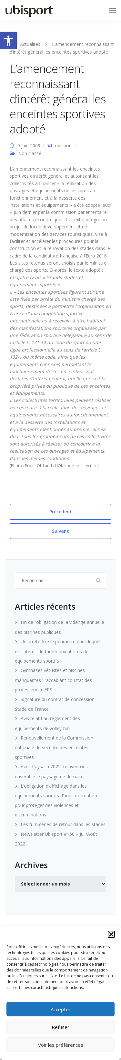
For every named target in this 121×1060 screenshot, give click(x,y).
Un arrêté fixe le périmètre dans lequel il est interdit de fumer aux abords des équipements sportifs (59, 651)
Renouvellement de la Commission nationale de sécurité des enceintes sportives (54, 747)
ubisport (63, 145)
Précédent (60, 512)
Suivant (60, 531)
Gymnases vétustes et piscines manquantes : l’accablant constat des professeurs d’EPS (53, 680)
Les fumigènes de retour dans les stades (63, 824)
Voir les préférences (60, 1045)
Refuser (60, 1027)
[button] (8, 40)
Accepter (61, 1009)
